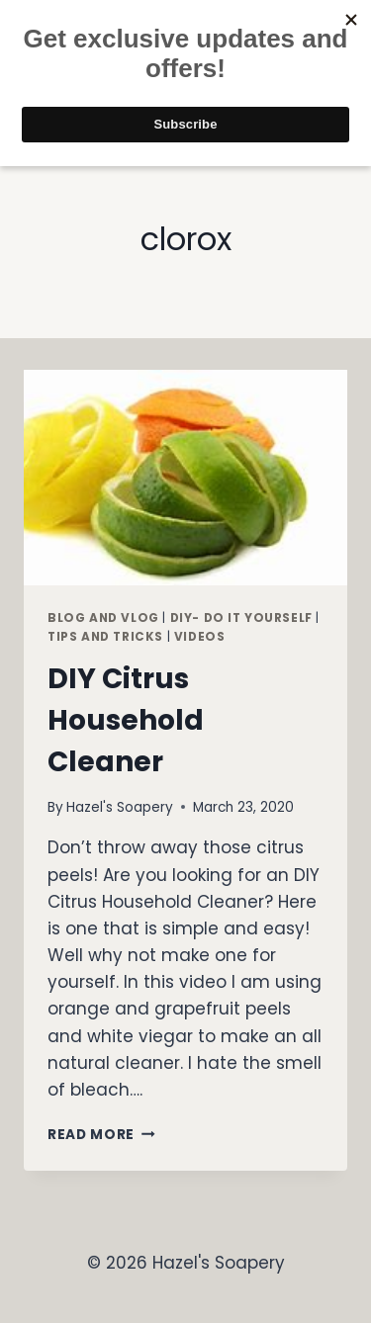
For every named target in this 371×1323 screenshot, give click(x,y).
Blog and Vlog (103, 618)
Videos (200, 637)
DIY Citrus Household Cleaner (125, 720)
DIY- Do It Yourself (241, 618)
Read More (101, 1134)
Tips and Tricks (105, 637)
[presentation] (185, 477)
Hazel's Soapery (119, 807)
